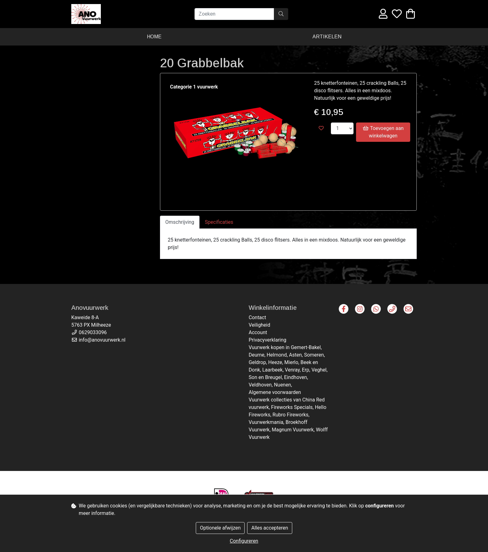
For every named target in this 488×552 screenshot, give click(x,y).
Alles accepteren (269, 528)
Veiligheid (259, 325)
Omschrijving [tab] (179, 222)
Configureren (244, 541)
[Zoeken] (234, 14)
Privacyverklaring (267, 340)
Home (154, 36)
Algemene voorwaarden (275, 392)
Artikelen (326, 36)
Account (258, 332)
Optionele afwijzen (220, 528)
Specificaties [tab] (219, 222)
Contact (257, 317)
